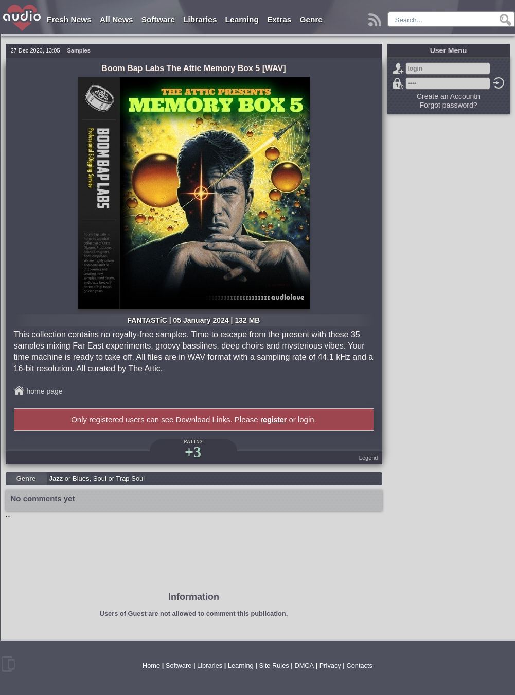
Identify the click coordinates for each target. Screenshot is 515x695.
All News (116, 19)
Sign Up (398, 68)
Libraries (200, 19)
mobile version (8, 664)
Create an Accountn (448, 96)
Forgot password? (398, 83)
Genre (311, 19)
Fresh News (69, 19)
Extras (279, 19)
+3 (193, 451)
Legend (368, 458)
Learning (242, 19)
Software (158, 19)
